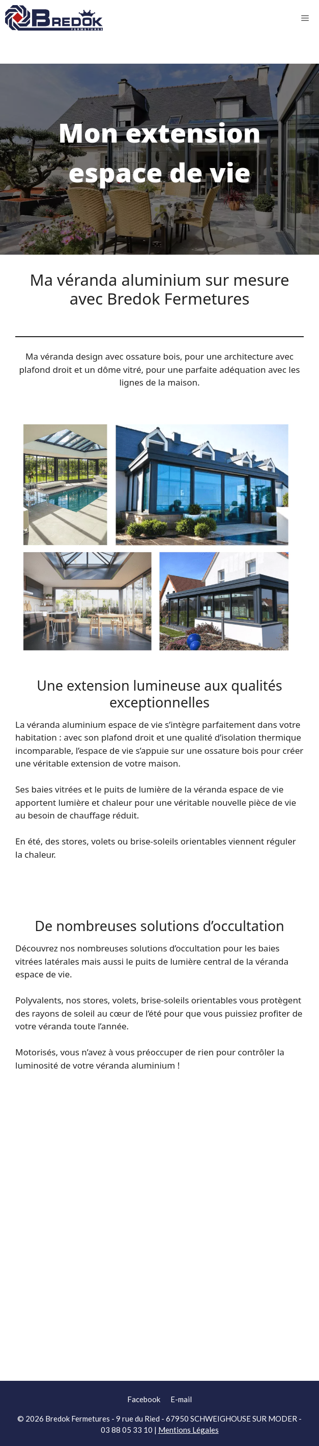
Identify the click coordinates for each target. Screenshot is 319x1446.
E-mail (181, 1399)
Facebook (143, 1399)
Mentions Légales (188, 1429)
